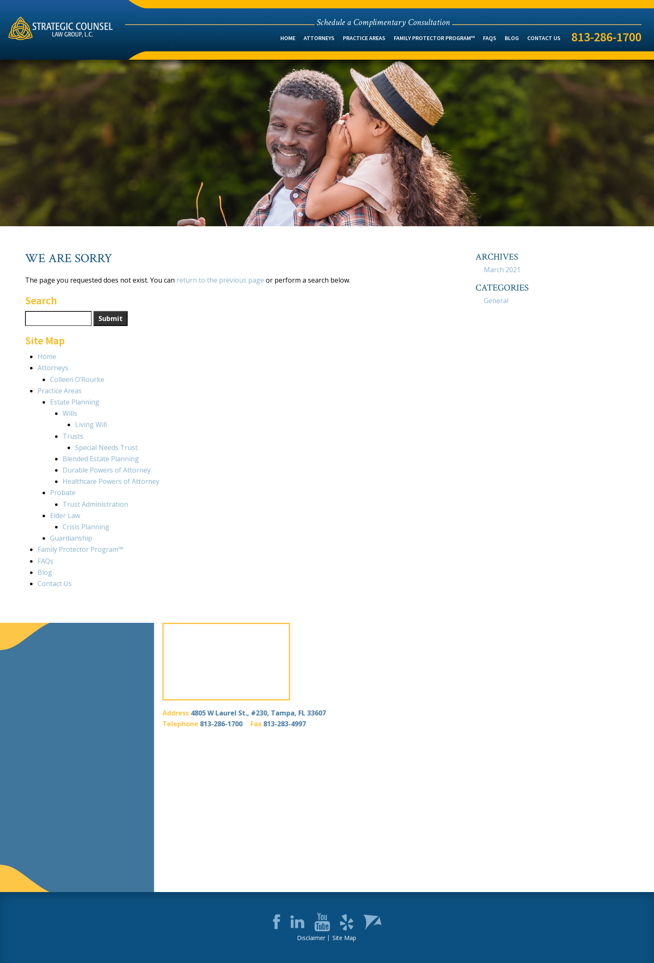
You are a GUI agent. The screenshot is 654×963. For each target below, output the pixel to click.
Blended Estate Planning (101, 458)
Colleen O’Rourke (77, 379)
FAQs (489, 38)
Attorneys (319, 38)
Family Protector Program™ (434, 38)
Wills (70, 413)
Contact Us (544, 38)
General (496, 300)
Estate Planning (74, 402)
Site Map (344, 938)
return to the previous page (220, 280)
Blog (512, 38)
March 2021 (502, 269)
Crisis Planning (86, 526)
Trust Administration (95, 504)
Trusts (73, 436)
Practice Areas (364, 38)
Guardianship (71, 538)
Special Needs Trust (106, 447)
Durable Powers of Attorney (107, 470)
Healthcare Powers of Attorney (111, 481)
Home (287, 38)
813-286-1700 (606, 37)
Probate (62, 492)
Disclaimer (311, 938)
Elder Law (65, 515)
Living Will (91, 424)
